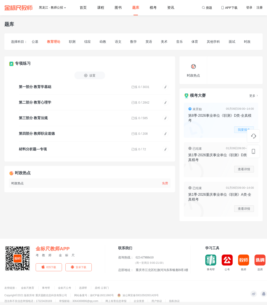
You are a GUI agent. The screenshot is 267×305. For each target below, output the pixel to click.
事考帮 (46, 287)
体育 (194, 41)
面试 (232, 41)
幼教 (103, 41)
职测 (72, 41)
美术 (164, 41)
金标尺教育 (28, 287)
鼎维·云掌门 (102, 287)
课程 (100, 7)
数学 (133, 41)
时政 (247, 41)
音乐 (179, 41)
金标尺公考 (65, 287)
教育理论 (53, 41)
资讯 (170, 7)
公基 (35, 41)
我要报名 (244, 129)
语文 (118, 41)
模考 (153, 7)
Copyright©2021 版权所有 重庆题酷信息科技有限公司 (35, 295)
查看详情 (244, 169)
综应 (87, 41)
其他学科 (213, 41)
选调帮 (83, 287)
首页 (83, 7)
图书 (118, 7)
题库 (135, 7)
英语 (149, 41)
